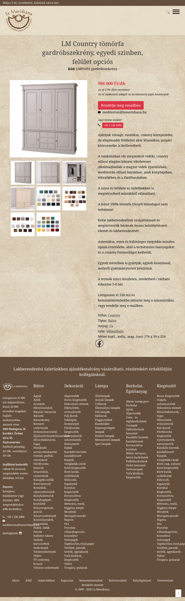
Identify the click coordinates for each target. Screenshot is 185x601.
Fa (111, 326)
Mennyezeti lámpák (107, 439)
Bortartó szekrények (40, 426)
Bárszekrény (41, 420)
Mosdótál (70, 511)
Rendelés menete (92, 585)
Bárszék (38, 415)
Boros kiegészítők (75, 399)
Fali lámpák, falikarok (103, 414)
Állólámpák (102, 396)
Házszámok (71, 444)
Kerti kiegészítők (75, 468)
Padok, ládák (41, 527)
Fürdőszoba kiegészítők (71, 430)
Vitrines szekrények (46, 567)
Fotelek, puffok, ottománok (43, 458)
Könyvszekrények (44, 516)
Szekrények (40, 547)
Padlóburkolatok (136, 461)
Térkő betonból (136, 465)
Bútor (112, 320)
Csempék (131, 425)
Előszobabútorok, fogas (44, 442)
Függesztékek (103, 420)
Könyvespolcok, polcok (43, 510)
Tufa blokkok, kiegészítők (73, 558)
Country (114, 315)
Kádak (68, 447)
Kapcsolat (67, 580)
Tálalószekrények (44, 551)
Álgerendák (71, 396)
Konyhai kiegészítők (71, 490)
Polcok (37, 531)
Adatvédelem (46, 580)
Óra (66, 523)
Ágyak (37, 396)
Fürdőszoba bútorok (41, 466)
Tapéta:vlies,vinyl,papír (79, 543)
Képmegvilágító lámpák (105, 430)
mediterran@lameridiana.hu (21, 525)
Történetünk (165, 580)
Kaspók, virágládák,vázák (75, 462)
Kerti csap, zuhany (169, 463)
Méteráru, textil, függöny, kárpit (74, 506)
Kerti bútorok (42, 484)
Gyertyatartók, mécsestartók (73, 438)
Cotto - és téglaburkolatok (136, 419)
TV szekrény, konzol (41, 561)
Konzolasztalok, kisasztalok (43, 521)
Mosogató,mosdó (75, 516)
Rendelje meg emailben (121, 105)
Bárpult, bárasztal (44, 412)
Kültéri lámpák (104, 436)
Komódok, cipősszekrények (44, 490)
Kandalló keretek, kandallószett (75, 454)
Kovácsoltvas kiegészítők (72, 498)
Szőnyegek (71, 539)
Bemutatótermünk (91, 580)
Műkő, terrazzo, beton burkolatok (137, 455)
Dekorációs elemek (76, 404)
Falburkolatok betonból (135, 431)
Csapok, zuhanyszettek (166, 402)
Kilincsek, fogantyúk (70, 482)
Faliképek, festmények (71, 422)
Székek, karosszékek (41, 542)
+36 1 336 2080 (113, 125)
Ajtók (36, 399)
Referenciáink (118, 580)
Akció (15, 580)
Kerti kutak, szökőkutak (71, 474)
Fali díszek (71, 415)
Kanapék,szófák (43, 479)
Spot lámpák (103, 444)
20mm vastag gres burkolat (137, 403)
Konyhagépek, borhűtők (42, 502)
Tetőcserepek (134, 469)
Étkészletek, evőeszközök (72, 410)
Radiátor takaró (43, 535)
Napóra (69, 519)
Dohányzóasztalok (45, 431)
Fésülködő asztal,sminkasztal (45, 450)
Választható (115, 331)
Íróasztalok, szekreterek (41, 474)
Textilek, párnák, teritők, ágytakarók (76, 550)
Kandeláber (102, 423)
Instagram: (12, 533)
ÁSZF (28, 580)
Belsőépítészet (142, 580)
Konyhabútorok (43, 495)
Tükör (37, 555)
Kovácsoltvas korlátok (134, 447)
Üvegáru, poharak (75, 567)
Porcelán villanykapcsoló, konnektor (74, 531)
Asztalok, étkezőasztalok (42, 406)
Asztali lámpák (104, 399)
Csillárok (100, 404)
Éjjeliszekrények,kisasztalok (51, 436)
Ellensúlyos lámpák (107, 407)
